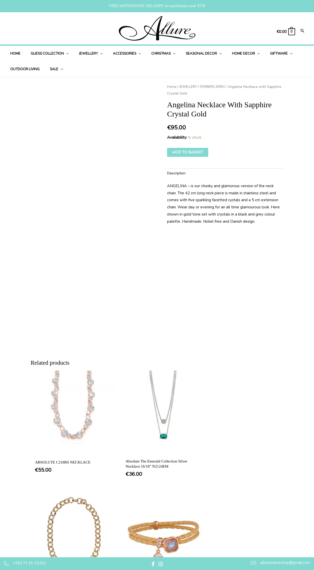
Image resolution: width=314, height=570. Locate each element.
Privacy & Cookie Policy (163, 514)
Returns (150, 535)
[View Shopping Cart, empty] (285, 32)
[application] (61, 53)
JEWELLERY (189, 86)
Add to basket (187, 152)
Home (172, 86)
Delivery (150, 525)
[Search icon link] (302, 31)
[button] (153, 564)
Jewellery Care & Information (168, 546)
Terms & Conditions (160, 504)
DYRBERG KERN (215, 86)
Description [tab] (177, 173)
